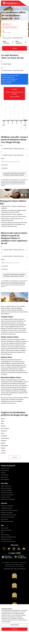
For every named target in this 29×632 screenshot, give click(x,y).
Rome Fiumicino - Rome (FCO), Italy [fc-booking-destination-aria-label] (13, 38)
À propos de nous (5, 468)
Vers (2, 67)
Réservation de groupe (6, 488)
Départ (4, 41)
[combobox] (14, 64)
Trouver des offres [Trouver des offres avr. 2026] (14, 96)
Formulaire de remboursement (8, 541)
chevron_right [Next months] (27, 93)
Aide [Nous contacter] (6, 530)
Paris (2, 423)
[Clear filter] (26, 148)
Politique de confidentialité (7, 505)
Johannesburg (5, 438)
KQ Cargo (3, 472)
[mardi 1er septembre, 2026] (25, 120)
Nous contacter (4, 528)
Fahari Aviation (4, 477)
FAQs (2, 532)
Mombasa (3, 440)
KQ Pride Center (4, 475)
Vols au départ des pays (10, 566)
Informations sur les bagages (8, 499)
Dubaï (2, 433)
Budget (2, 158)
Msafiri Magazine (5, 479)
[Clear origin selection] (27, 64)
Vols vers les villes (14, 562)
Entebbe (3, 426)
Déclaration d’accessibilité (7, 521)
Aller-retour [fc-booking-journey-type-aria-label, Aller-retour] (6, 24)
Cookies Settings (14, 624)
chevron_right (25, 128)
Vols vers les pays (5, 562)
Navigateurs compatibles (7, 512)
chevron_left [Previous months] (2, 93)
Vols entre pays (22, 562)
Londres (3, 450)
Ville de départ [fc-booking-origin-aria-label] (7, 32)
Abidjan (3, 443)
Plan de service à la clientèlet (7, 517)
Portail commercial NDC (6, 492)
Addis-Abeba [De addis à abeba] (4, 445)
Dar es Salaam (5, 428)
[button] (10, 27)
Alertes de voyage (5, 534)
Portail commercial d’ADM (7, 494)
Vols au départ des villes (18, 564)
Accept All (14, 629)
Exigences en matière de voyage (8, 537)
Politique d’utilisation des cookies (8, 514)
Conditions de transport (6, 508)
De (3, 31)
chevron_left (21, 128)
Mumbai (3, 448)
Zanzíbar (3, 453)
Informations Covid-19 (6, 539)
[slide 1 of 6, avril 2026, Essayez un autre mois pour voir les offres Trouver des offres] (14, 93)
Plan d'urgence (4, 519)
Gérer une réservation (6, 486)
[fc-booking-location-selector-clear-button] (26, 37)
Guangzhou (4, 435)
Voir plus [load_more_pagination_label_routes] (14, 457)
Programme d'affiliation (6, 490)
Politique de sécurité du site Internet (9, 510)
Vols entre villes (8, 564)
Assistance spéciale (5, 497)
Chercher (14, 48)
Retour (17, 41)
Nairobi (3, 418)
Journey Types (4, 164)
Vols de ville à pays (20, 566)
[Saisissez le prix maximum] (15, 161)
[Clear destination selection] (27, 70)
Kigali (2, 421)
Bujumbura (4, 431)
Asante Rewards (5, 470)
